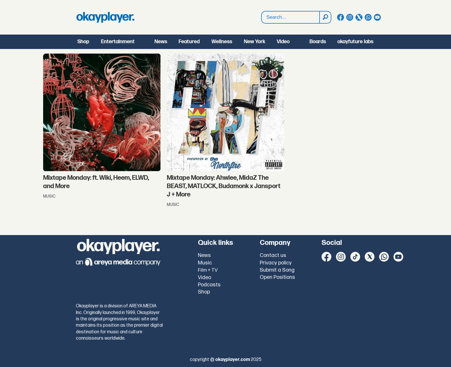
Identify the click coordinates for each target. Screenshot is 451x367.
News (160, 42)
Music (205, 263)
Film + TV (208, 270)
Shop (83, 42)
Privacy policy (276, 263)
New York (254, 42)
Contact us (273, 255)
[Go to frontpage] (105, 17)
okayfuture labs (355, 42)
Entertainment (118, 42)
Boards (317, 42)
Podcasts (209, 285)
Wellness (221, 42)
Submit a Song (277, 270)
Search (261, 11)
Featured (189, 42)
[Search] (325, 17)
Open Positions (277, 277)
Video (283, 42)
